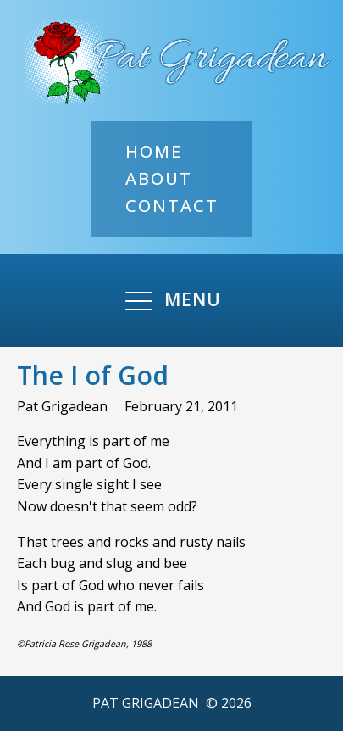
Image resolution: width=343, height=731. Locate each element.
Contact (172, 205)
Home (153, 151)
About (158, 178)
